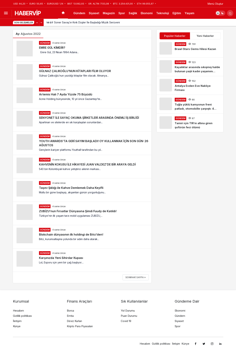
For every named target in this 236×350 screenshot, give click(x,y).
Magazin (109, 13)
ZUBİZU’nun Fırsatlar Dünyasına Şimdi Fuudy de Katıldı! (77, 211)
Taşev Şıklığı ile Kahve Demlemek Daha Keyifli (71, 188)
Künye (16, 326)
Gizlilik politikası (22, 315)
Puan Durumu (129, 315)
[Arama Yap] (230, 13)
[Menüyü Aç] (6, 13)
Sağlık (133, 13)
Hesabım (18, 310)
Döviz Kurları (74, 321)
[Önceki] (37, 22)
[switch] (220, 13)
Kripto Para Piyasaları (80, 326)
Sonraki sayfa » (135, 277)
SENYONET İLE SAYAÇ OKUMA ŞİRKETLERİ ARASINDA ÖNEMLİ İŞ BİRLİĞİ (89, 117)
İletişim (17, 321)
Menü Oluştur (215, 3)
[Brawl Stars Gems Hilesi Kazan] (190, 48)
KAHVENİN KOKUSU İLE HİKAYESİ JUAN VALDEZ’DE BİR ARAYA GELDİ (87, 164)
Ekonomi (147, 13)
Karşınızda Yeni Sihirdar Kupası (61, 258)
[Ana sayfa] (63, 13)
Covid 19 (126, 321)
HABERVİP (28, 13)
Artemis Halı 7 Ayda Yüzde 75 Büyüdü (65, 94)
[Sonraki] (41, 22)
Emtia (70, 315)
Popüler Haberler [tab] (174, 35)
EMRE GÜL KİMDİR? (52, 47)
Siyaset (94, 13)
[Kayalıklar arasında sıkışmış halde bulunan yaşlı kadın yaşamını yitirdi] (190, 66)
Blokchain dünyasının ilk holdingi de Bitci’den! (71, 234)
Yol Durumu (128, 310)
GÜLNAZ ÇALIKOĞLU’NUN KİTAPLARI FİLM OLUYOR (75, 71)
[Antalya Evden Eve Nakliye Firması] (190, 85)
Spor (121, 13)
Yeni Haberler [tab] (205, 35)
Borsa (70, 310)
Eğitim (177, 13)
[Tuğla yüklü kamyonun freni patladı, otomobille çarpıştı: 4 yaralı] (190, 104)
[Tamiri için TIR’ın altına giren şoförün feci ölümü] (190, 123)
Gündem (79, 13)
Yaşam (189, 13)
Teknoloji (162, 13)
